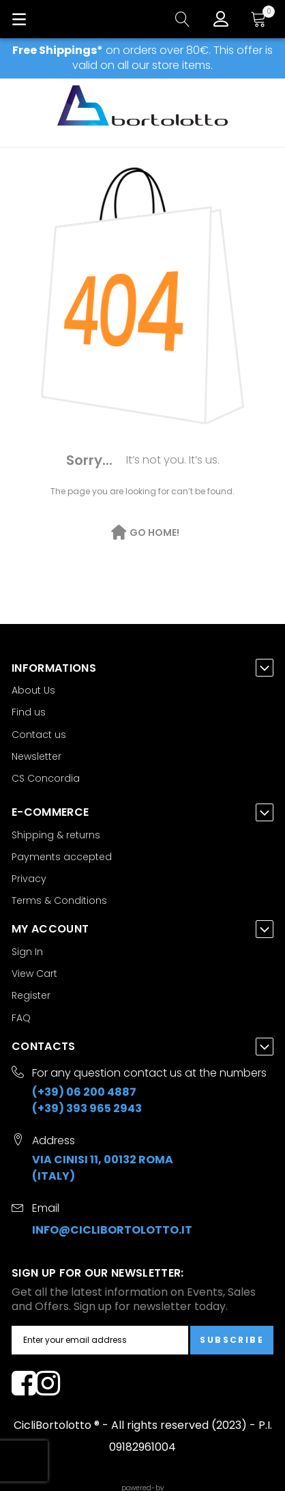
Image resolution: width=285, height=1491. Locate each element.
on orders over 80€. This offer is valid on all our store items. (142, 57)
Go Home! (154, 532)
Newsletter (36, 756)
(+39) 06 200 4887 (84, 1092)
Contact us (39, 734)
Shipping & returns (56, 835)
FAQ (21, 1018)
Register (31, 995)
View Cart (34, 973)
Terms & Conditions (59, 900)
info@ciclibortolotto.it (112, 1230)
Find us (29, 712)
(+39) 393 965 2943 (87, 1108)
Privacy (29, 878)
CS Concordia (46, 778)
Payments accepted (62, 857)
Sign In (27, 951)
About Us (33, 690)
